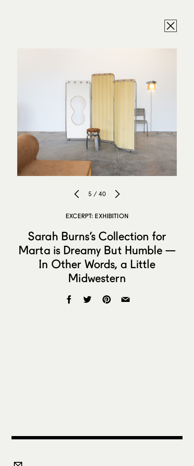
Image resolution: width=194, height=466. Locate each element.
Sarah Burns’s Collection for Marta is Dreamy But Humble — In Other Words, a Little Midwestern (97, 257)
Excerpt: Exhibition (97, 215)
